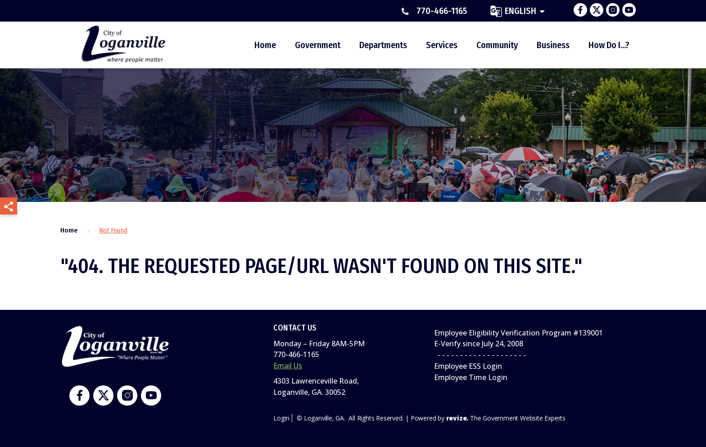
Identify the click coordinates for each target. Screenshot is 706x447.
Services (441, 45)
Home (265, 45)
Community (497, 45)
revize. (457, 418)
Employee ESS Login (468, 366)
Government (317, 45)
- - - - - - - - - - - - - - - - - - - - (480, 355)
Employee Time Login (470, 377)
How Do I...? (608, 45)
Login (281, 418)
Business (553, 45)
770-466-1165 (434, 11)
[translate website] (517, 11)
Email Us (287, 366)
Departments (383, 45)
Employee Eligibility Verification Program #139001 (518, 333)
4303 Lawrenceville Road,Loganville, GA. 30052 (316, 386)
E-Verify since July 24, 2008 (478, 344)
